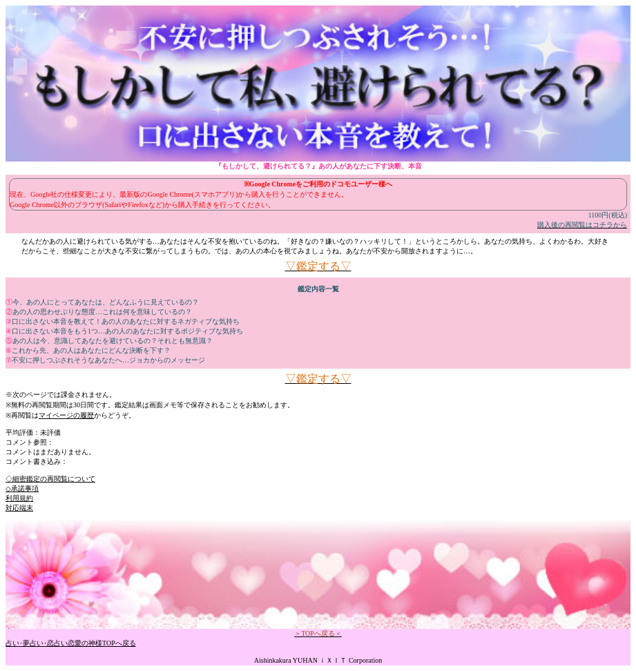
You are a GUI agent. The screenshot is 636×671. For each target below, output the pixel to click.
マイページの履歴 (66, 415)
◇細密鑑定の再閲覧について (50, 479)
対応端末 (19, 508)
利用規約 (19, 498)
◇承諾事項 (22, 488)
